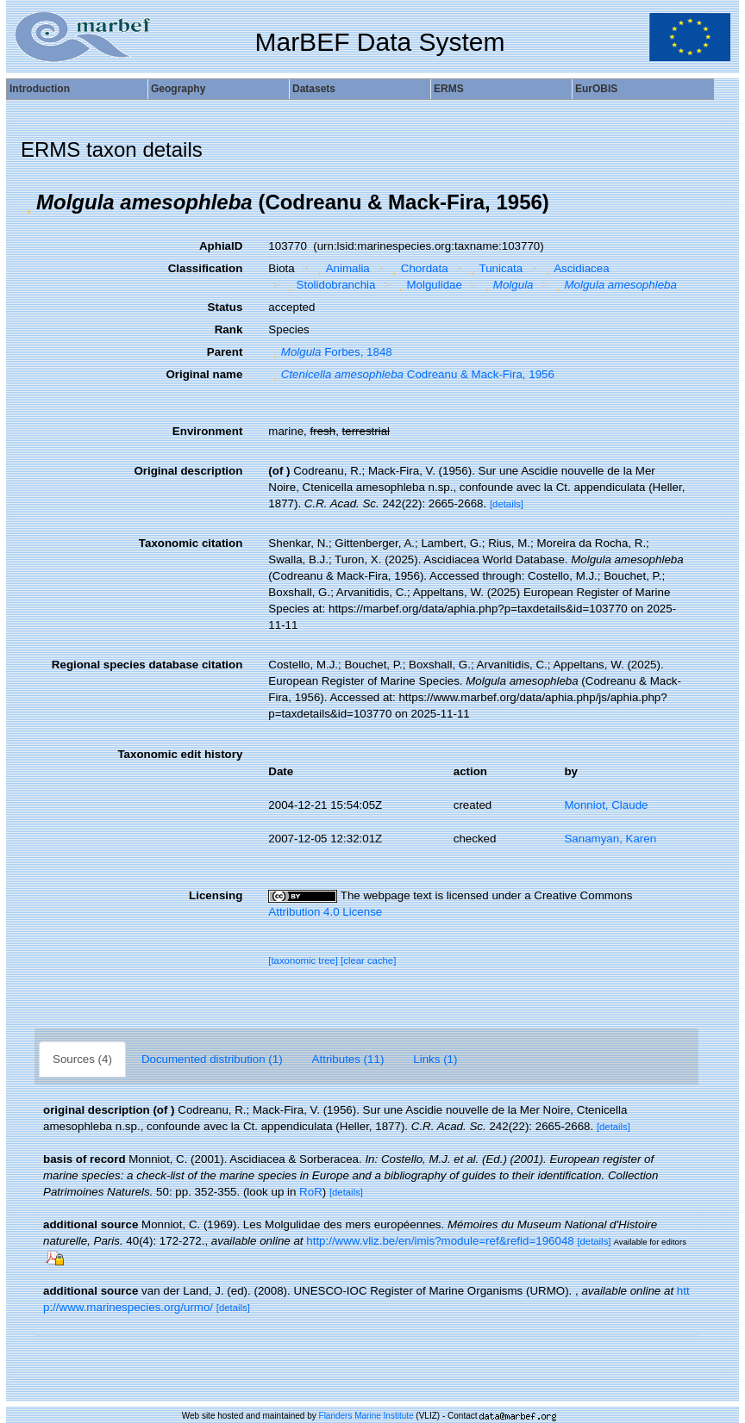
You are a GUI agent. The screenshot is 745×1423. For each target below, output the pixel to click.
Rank (229, 329)
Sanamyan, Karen (610, 838)
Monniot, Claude (606, 804)
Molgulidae (428, 284)
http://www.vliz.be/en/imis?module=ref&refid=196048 (439, 1240)
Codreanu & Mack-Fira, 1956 (411, 374)
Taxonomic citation (190, 543)
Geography (178, 89)
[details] (506, 504)
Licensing (215, 895)
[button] (28, 202)
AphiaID (220, 245)
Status (225, 307)
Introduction (39, 89)
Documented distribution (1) (212, 1059)
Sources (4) (82, 1059)
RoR (310, 1191)
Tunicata (494, 268)
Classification (205, 268)
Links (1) (435, 1059)
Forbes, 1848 (329, 351)
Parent (224, 351)
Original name (204, 374)
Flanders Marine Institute (366, 1415)
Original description (188, 470)
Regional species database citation (147, 664)
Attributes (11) (348, 1059)
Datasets (313, 89)
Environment (207, 431)
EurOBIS (596, 89)
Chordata (418, 268)
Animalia (341, 268)
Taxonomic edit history (179, 754)
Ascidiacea (576, 268)
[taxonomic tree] (303, 960)
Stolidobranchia (329, 284)
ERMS (449, 89)
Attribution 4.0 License (325, 911)
